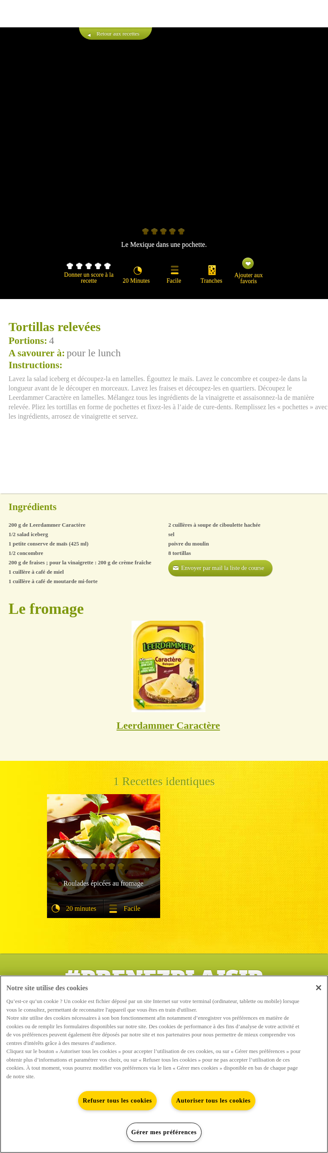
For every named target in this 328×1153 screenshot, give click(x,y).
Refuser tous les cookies (117, 1100)
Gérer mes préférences (163, 1132)
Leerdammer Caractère (168, 725)
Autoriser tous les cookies (213, 1100)
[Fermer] (318, 987)
